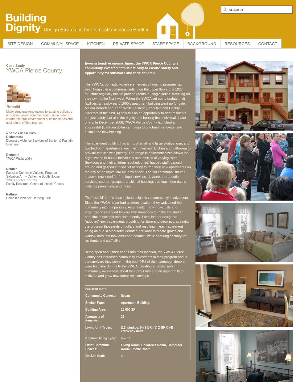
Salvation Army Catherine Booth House (33, 176)
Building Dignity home (103, 19)
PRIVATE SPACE (128, 43)
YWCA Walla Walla (19, 158)
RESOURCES (237, 43)
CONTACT (267, 43)
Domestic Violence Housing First (28, 198)
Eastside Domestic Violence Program (31, 172)
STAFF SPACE (165, 43)
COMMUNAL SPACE (60, 43)
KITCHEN (96, 43)
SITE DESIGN (20, 43)
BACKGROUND (201, 43)
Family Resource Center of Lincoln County (35, 184)
